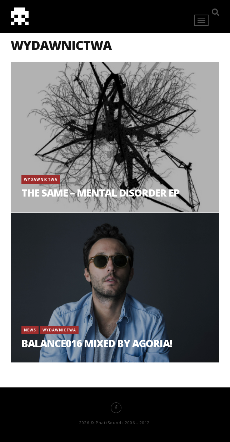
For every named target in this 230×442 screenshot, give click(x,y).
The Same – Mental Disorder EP (100, 192)
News (30, 329)
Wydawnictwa (41, 179)
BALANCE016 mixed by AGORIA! (96, 343)
